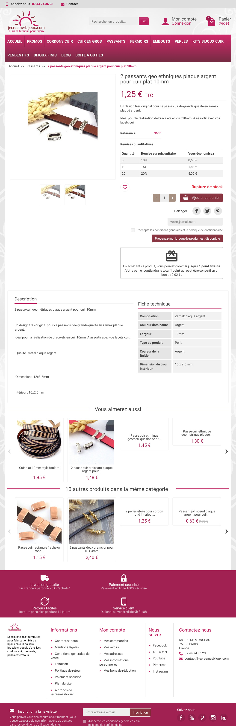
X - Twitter (160, 629)
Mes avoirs (111, 624)
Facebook (160, 623)
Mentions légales (67, 624)
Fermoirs (139, 41)
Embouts (161, 41)
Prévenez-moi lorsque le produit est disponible (187, 239)
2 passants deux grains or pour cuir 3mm (92, 550)
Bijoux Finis (45, 55)
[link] (196, 212)
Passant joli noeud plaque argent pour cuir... (197, 513)
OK (144, 21)
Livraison (61, 641)
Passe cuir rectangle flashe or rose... (39, 550)
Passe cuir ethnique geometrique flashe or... (144, 438)
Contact (69, 4)
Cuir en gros (89, 41)
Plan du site (63, 661)
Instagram (160, 649)
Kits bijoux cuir (208, 41)
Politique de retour (68, 648)
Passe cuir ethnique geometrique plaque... (196, 434)
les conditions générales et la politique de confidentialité (186, 231)
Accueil (14, 41)
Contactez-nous (66, 618)
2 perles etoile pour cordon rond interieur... (144, 513)
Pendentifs (18, 55)
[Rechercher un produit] (114, 21)
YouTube (159, 636)
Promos (34, 41)
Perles (181, 41)
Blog (66, 55)
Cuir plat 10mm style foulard (39, 469)
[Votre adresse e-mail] (106, 690)
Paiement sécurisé (68, 654)
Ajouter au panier (198, 198)
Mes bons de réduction (119, 648)
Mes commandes (115, 618)
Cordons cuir (60, 41)
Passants (115, 41)
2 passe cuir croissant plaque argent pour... (91, 470)
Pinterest (159, 642)
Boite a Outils (89, 55)
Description (26, 300)
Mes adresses (113, 631)
